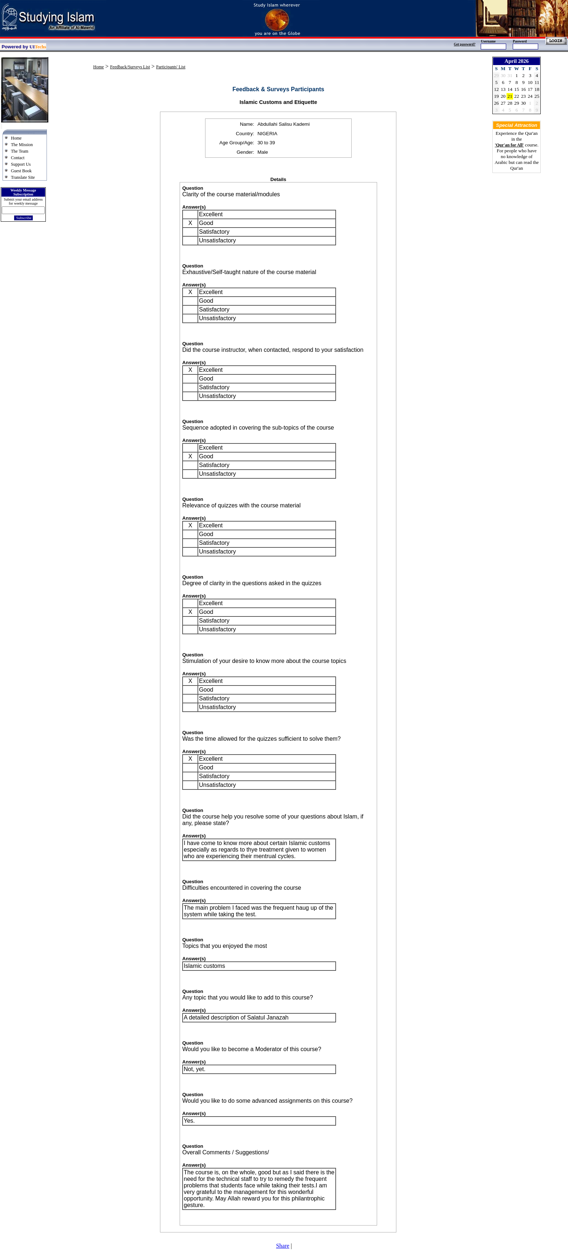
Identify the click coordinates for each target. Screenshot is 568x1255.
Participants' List (170, 66)
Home (16, 138)
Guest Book (21, 170)
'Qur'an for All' (509, 145)
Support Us (21, 164)
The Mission (22, 144)
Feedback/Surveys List (130, 66)
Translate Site (23, 177)
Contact (17, 157)
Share (282, 1246)
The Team (19, 151)
